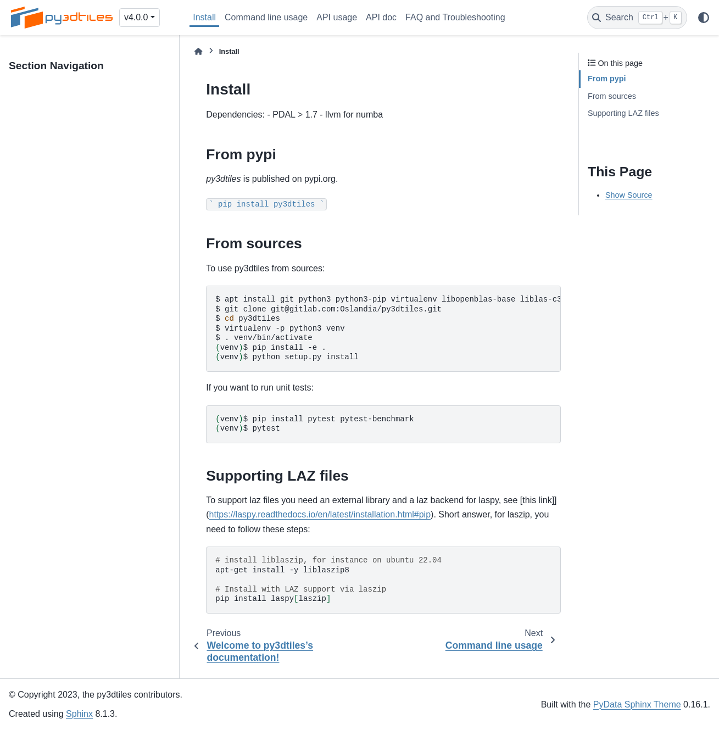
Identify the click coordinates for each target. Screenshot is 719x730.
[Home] (198, 51)
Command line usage (266, 17)
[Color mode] (703, 17)
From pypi (607, 78)
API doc (381, 17)
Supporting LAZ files (623, 113)
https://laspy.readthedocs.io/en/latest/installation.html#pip (320, 514)
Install (204, 17)
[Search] (637, 17)
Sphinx (79, 713)
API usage (336, 17)
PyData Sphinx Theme (637, 704)
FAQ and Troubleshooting (455, 17)
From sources (612, 96)
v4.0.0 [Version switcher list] (136, 17)
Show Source (629, 195)
